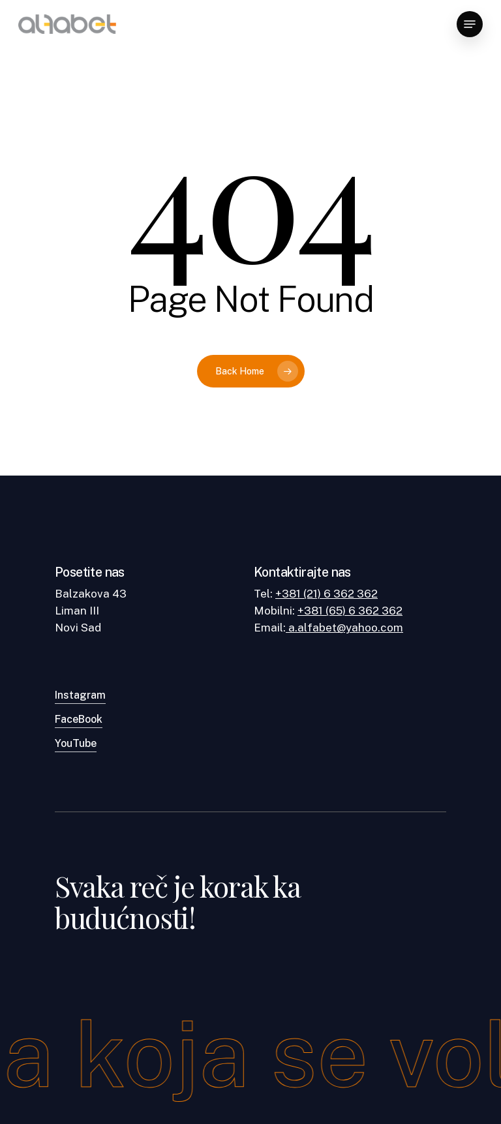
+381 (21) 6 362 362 (326, 593)
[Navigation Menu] (470, 24)
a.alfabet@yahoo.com (344, 627)
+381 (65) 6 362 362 (349, 610)
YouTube (76, 743)
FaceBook (78, 719)
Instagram (80, 695)
